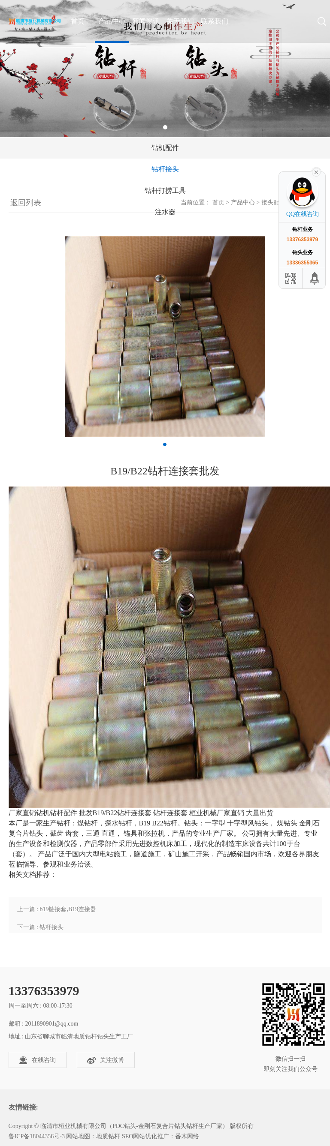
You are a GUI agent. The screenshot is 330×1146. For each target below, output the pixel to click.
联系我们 (214, 21)
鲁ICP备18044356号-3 (37, 1136)
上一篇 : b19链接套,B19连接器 (57, 909)
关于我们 (180, 21)
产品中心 (112, 21)
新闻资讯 (146, 21)
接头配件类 (276, 202)
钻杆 (57, 812)
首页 (218, 202)
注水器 (165, 212)
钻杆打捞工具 (165, 190)
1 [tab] (165, 127)
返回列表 (25, 202)
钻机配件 (165, 147)
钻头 (191, 823)
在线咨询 (37, 1060)
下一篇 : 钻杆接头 (40, 927)
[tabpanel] (165, 68)
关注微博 (105, 1060)
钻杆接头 (165, 169)
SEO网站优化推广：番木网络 (160, 1136)
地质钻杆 (108, 1136)
